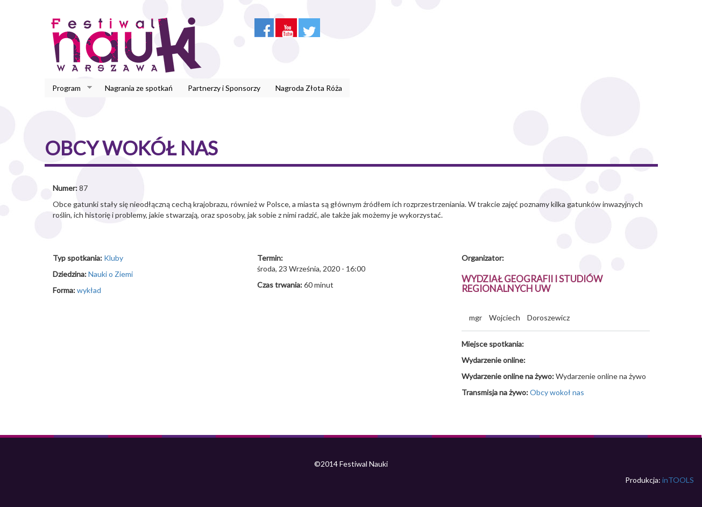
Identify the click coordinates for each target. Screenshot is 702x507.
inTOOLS (678, 479)
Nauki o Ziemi (110, 274)
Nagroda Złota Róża (308, 87)
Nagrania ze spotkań (139, 87)
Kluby (113, 257)
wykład (89, 290)
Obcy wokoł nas (557, 392)
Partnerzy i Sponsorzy (224, 87)
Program (68, 88)
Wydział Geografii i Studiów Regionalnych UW (532, 284)
